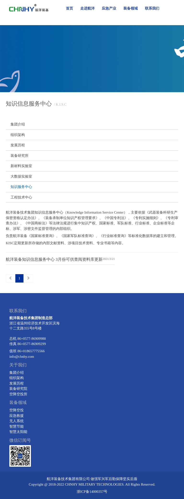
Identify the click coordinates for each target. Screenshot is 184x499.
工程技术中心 (21, 197)
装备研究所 (20, 156)
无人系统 (16, 421)
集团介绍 (18, 124)
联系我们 (152, 8)
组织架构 (18, 135)
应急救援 (16, 416)
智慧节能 (16, 426)
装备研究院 (18, 389)
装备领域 (130, 8)
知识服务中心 (21, 187)
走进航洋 (87, 8)
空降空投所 (18, 394)
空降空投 (16, 410)
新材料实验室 (21, 166)
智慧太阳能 (18, 432)
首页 (69, 8)
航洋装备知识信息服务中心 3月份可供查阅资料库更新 (54, 259)
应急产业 (109, 8)
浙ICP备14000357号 (92, 491)
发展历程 (18, 145)
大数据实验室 (21, 176)
